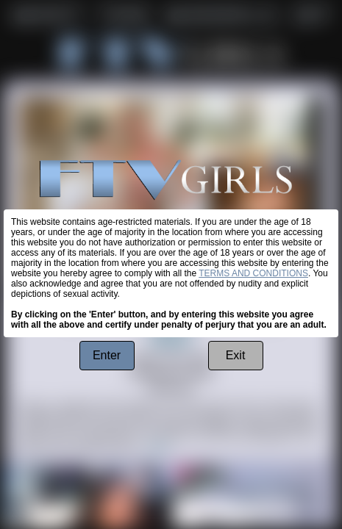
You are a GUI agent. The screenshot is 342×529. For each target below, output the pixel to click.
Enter (107, 355)
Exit (236, 355)
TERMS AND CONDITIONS (253, 273)
